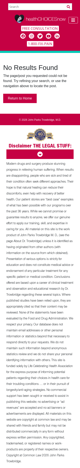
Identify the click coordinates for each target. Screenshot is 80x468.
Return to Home (20, 98)
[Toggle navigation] (73, 20)
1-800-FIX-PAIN (40, 43)
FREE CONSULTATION (40, 28)
